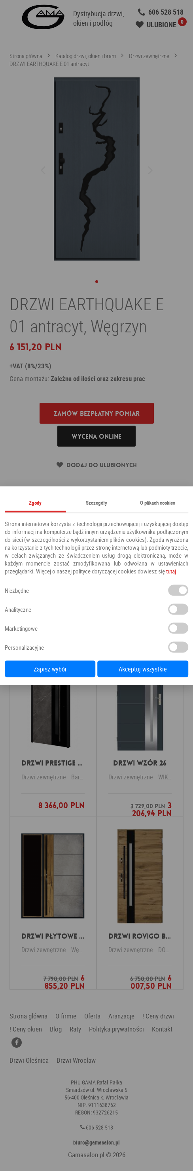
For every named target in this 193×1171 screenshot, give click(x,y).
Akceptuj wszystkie (143, 668)
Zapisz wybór (50, 668)
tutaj (171, 571)
